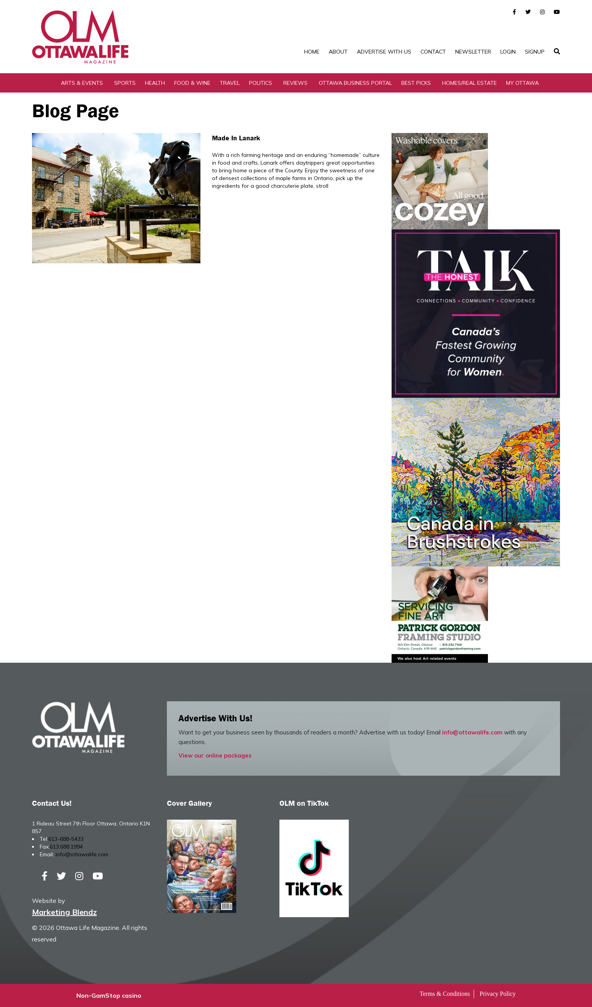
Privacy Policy (497, 993)
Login (508, 51)
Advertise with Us (384, 51)
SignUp (535, 51)
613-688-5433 (66, 838)
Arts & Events (82, 82)
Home (312, 51)
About (338, 51)
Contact (433, 51)
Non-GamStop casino (108, 995)
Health (155, 82)
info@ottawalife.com (472, 732)
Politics (260, 82)
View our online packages (215, 755)
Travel (230, 82)
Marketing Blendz (64, 912)
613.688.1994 (66, 846)
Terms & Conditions (445, 993)
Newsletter (473, 51)
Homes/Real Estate (469, 82)
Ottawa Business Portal (355, 82)
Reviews (295, 82)
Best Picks (416, 82)
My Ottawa (522, 82)
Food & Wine (192, 82)
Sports (125, 82)
